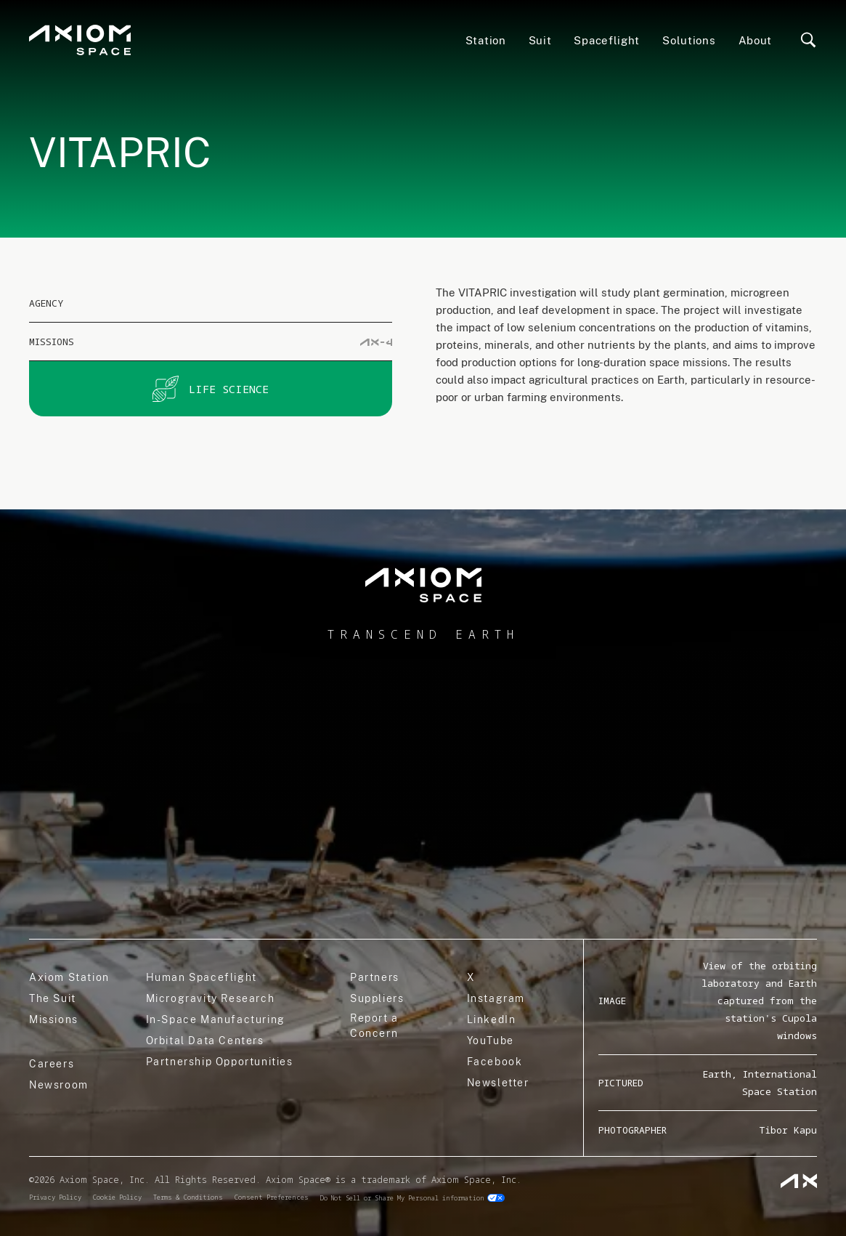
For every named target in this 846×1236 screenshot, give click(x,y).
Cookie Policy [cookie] (117, 1197)
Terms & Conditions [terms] (188, 1197)
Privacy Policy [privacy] (55, 1197)
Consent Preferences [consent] (272, 1197)
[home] (423, 585)
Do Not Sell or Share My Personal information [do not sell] (402, 1198)
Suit (540, 40)
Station (485, 40)
